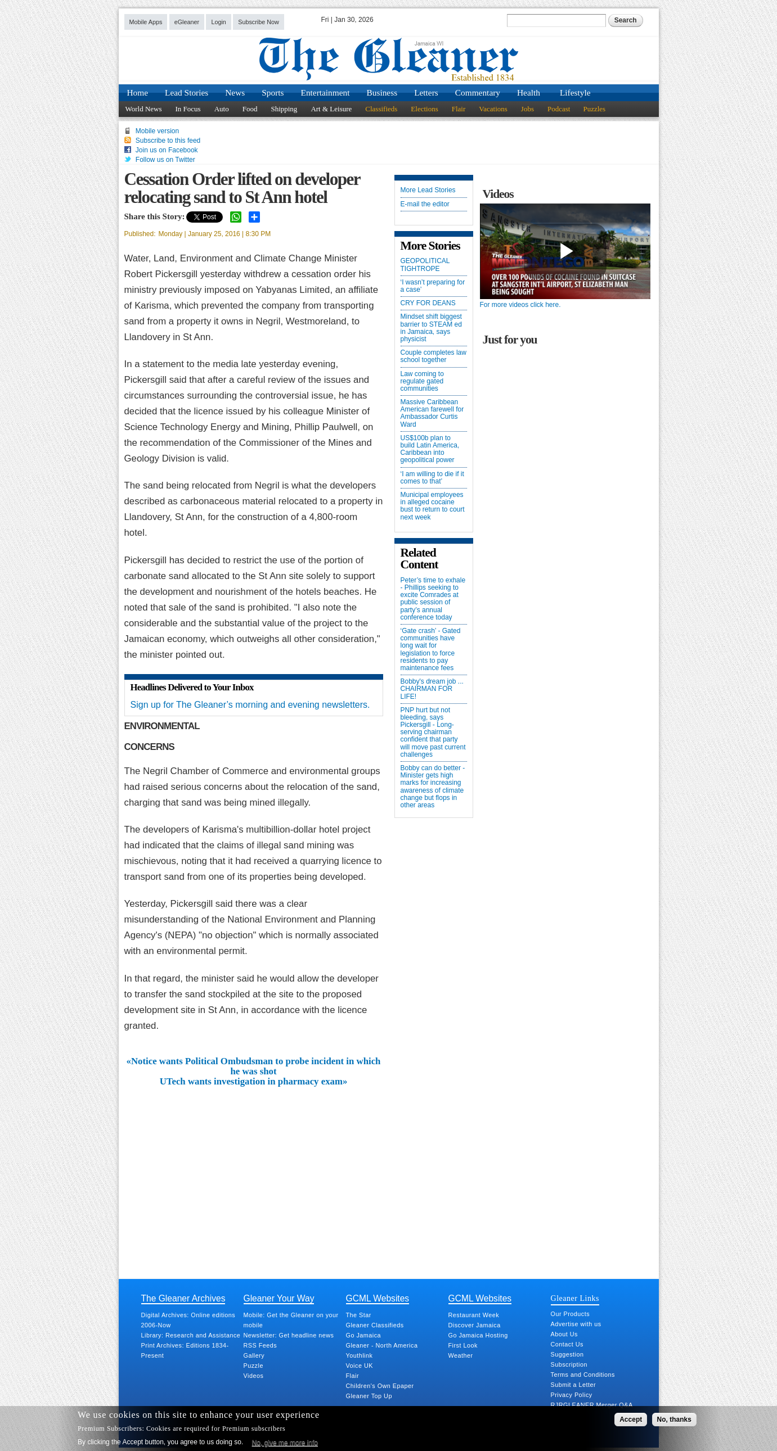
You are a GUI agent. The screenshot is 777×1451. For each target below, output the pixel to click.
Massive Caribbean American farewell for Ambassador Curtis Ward (432, 413)
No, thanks (674, 1419)
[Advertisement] (253, 1171)
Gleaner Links (575, 1298)
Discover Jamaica (474, 1325)
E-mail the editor (425, 204)
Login (218, 22)
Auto (221, 109)
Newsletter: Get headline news (289, 1335)
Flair (459, 109)
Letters (426, 92)
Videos (254, 1375)
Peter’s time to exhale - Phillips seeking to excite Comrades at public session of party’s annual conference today (433, 599)
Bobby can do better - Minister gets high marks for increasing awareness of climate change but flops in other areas (433, 787)
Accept (630, 1419)
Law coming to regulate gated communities (422, 381)
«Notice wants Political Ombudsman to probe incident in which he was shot (254, 1066)
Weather (460, 1355)
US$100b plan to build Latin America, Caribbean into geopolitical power (430, 449)
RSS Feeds (260, 1345)
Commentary (477, 92)
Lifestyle (575, 92)
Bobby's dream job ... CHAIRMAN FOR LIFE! (432, 689)
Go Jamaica (363, 1335)
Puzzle (253, 1365)
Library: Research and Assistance (191, 1335)
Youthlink (359, 1355)
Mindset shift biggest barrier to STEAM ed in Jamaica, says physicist (431, 328)
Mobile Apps (146, 22)
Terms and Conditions (583, 1374)
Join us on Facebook (167, 150)
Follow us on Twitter (165, 160)
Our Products (570, 1313)
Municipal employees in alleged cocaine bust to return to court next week (433, 506)
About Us (564, 1334)
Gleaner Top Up (369, 1396)
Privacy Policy (571, 1394)
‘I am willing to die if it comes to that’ (432, 478)
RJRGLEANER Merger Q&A (592, 1405)
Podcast (558, 109)
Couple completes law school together (433, 356)
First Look (463, 1345)
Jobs (527, 109)
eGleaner (186, 22)
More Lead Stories (428, 190)
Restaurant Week (474, 1315)
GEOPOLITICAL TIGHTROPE (425, 264)
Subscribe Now (258, 22)
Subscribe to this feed (168, 140)
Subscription (569, 1364)
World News (143, 109)
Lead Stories (186, 92)
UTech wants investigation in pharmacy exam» (254, 1082)
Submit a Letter (573, 1384)
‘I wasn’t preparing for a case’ (433, 286)
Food (250, 109)
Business (382, 92)
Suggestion (567, 1354)
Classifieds (381, 109)
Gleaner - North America (382, 1345)
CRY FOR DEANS (428, 303)
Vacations (493, 109)
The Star (358, 1315)
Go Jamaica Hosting (478, 1335)
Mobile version (157, 131)
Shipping (284, 109)
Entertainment (325, 92)
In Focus (188, 109)
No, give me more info (285, 1443)
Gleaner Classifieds (375, 1325)
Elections (424, 109)
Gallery (254, 1355)
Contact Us (567, 1344)
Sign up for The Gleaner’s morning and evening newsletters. (250, 704)
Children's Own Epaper (380, 1385)
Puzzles (594, 109)
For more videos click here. (520, 305)
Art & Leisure (331, 109)
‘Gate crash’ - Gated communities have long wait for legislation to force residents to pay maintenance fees (431, 649)
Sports (273, 92)
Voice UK (359, 1365)
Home (138, 92)
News (235, 92)
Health (528, 92)
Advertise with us (576, 1324)
